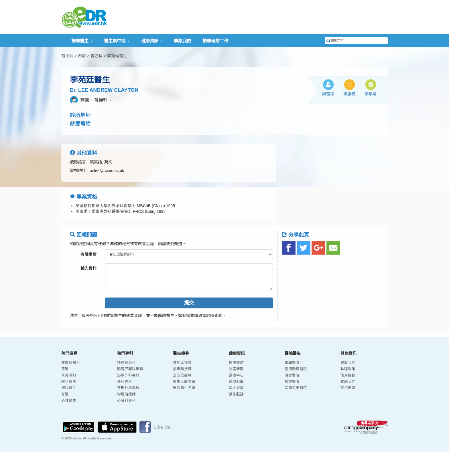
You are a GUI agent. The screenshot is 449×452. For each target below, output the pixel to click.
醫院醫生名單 (184, 388)
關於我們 (347, 363)
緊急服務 (236, 394)
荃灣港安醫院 (296, 388)
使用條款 (347, 375)
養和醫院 (292, 363)
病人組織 (236, 388)
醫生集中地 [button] (116, 40)
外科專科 (124, 382)
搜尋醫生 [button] (81, 40)
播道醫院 (292, 382)
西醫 (82, 55)
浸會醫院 (292, 375)
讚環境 (371, 94)
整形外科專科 (128, 388)
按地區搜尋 (182, 363)
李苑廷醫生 (117, 55)
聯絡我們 (182, 40)
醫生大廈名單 (184, 382)
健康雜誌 (236, 363)
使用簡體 (347, 388)
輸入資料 (88, 268)
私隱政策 (347, 369)
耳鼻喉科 (68, 375)
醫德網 (67, 55)
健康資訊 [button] (151, 40)
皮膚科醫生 (70, 363)
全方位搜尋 (182, 375)
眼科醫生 (68, 382)
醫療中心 (236, 375)
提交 (189, 303)
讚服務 (349, 94)
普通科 (96, 55)
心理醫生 (68, 401)
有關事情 (88, 254)
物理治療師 (126, 394)
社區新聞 (236, 369)
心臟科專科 (126, 401)
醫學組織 (236, 382)
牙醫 (65, 369)
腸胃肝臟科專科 (130, 369)
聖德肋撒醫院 (296, 369)
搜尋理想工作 (215, 40)
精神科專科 (126, 363)
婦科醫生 (68, 388)
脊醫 (65, 394)
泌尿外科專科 (128, 375)
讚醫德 (328, 94)
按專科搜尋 (182, 369)
